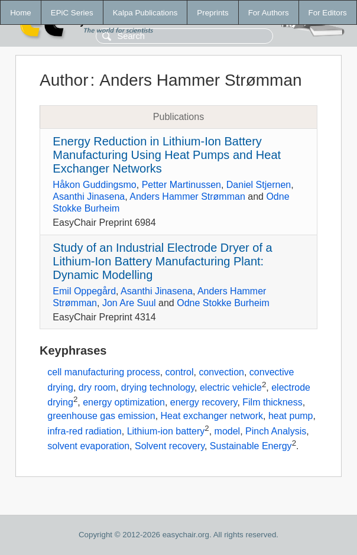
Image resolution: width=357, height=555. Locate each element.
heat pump (290, 416)
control (179, 372)
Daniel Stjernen (258, 185)
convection (221, 372)
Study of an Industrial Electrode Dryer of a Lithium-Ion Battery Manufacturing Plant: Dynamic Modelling (162, 261)
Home (20, 12)
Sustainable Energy (251, 447)
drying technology (157, 387)
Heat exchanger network (212, 416)
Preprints (212, 12)
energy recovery (204, 403)
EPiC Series (72, 12)
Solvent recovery (170, 447)
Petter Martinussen (181, 185)
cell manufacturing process (103, 372)
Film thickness (272, 403)
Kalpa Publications (145, 12)
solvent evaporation (88, 447)
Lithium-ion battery (166, 431)
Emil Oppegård (84, 291)
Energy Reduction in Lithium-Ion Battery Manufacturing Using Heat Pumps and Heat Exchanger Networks (167, 155)
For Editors (328, 12)
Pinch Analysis (275, 431)
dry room (97, 387)
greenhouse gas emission (101, 416)
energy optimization (124, 403)
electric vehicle (231, 387)
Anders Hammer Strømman (187, 197)
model (228, 431)
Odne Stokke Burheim (223, 303)
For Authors (268, 12)
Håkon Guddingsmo (94, 185)
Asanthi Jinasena (89, 197)
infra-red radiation (84, 431)
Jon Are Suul (129, 303)
